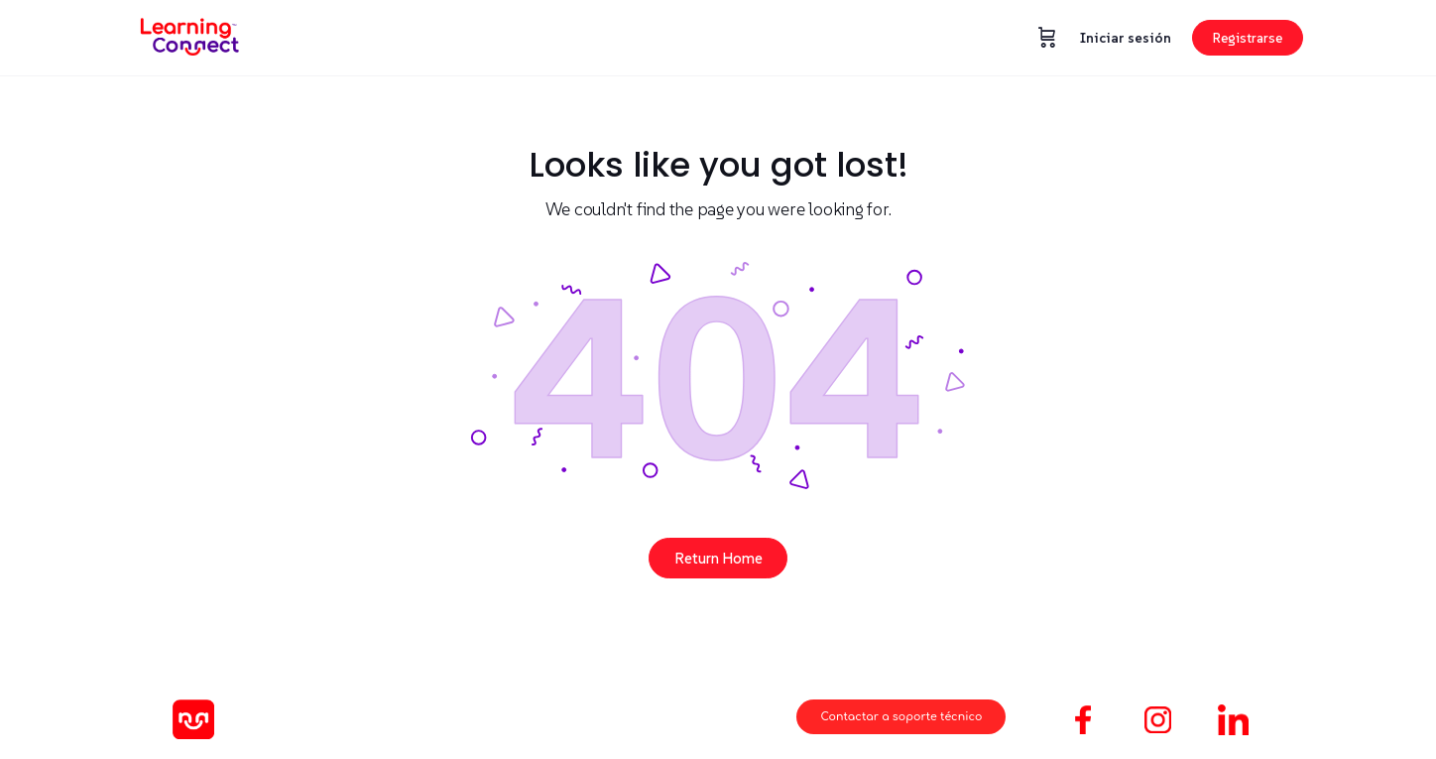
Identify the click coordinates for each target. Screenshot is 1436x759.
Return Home (718, 558)
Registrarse (1247, 38)
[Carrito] (1047, 37)
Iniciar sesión (1125, 38)
